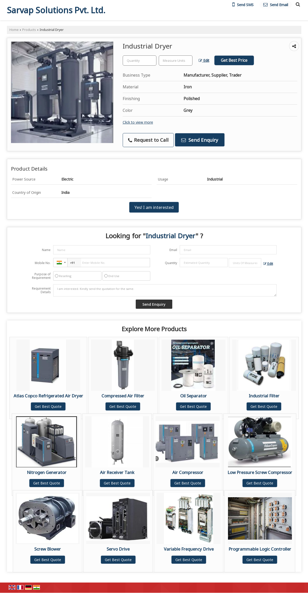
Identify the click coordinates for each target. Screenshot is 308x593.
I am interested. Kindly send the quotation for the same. (165, 290)
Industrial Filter (264, 396)
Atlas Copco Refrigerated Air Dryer (48, 396)
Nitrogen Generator (46, 472)
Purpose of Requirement (41, 276)
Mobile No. (43, 263)
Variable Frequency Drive (189, 549)
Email (173, 250)
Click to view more (138, 122)
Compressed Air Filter (122, 396)
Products (29, 30)
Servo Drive (118, 549)
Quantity (171, 263)
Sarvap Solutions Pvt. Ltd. (56, 10)
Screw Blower (47, 549)
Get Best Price (234, 60)
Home (14, 30)
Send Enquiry (199, 140)
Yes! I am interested (154, 207)
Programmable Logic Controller (260, 549)
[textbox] (175, 60)
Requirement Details (41, 290)
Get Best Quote (48, 406)
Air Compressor (187, 472)
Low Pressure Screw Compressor (259, 472)
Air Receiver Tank (117, 472)
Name (46, 250)
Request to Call (148, 140)
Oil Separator (193, 396)
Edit (204, 60)
